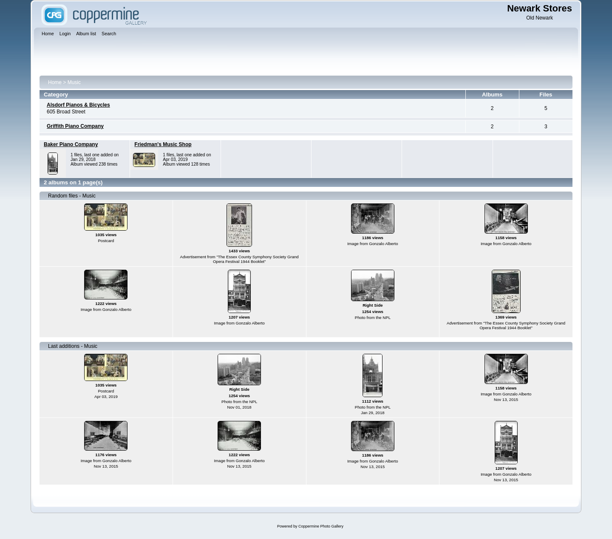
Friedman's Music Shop (162, 144)
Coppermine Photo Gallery (320, 526)
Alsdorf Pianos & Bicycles (78, 105)
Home (55, 82)
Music (74, 82)
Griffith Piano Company (75, 126)
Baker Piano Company (71, 144)
